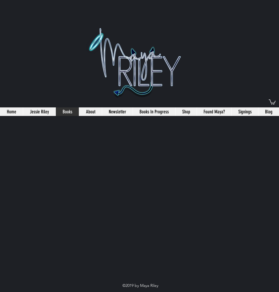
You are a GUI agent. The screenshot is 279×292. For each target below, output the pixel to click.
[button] (272, 102)
